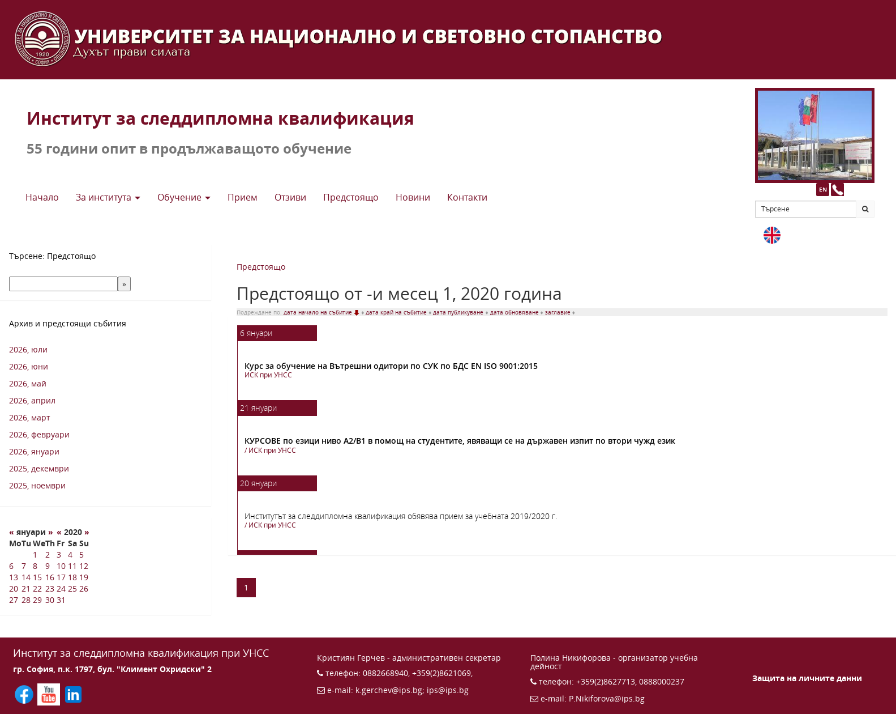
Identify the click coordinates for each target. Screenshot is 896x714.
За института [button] (108, 197)
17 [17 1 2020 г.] (61, 577)
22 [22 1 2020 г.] (37, 588)
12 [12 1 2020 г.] (83, 565)
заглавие (558, 312)
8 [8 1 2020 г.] (35, 565)
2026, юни (28, 366)
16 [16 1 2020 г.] (49, 577)
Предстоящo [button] (351, 197)
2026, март (29, 417)
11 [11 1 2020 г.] (72, 565)
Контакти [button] (467, 197)
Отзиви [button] (290, 197)
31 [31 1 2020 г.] (61, 599)
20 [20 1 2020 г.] (13, 588)
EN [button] (823, 189)
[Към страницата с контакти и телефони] (837, 189)
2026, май (27, 383)
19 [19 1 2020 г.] (83, 577)
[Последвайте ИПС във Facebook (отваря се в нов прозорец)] (25, 693)
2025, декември (39, 468)
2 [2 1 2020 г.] (47, 554)
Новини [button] (413, 197)
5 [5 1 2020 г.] (81, 554)
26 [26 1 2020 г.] (83, 588)
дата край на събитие (397, 312)
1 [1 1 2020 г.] (35, 554)
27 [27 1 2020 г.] (13, 599)
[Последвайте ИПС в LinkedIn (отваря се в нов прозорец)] (73, 693)
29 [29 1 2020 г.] (37, 599)
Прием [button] (243, 197)
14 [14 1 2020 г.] (26, 577)
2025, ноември (37, 485)
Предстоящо (261, 266)
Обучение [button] (184, 197)
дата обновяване (515, 312)
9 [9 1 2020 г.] (47, 565)
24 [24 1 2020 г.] (61, 588)
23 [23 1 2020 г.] (49, 588)
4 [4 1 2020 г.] (70, 554)
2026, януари (34, 451)
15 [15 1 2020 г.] (37, 577)
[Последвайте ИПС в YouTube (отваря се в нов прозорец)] (49, 693)
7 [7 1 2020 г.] (24, 565)
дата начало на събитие (322, 312)
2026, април (32, 400)
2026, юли (28, 349)
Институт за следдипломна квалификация (220, 118)
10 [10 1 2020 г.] (61, 565)
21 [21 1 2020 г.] (26, 588)
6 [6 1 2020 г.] (11, 565)
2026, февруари (39, 434)
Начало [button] (42, 197)
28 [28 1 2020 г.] (26, 599)
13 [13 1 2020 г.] (13, 577)
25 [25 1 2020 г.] (72, 588)
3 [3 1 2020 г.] (59, 554)
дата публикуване (459, 312)
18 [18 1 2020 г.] (72, 577)
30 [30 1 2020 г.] (49, 599)
